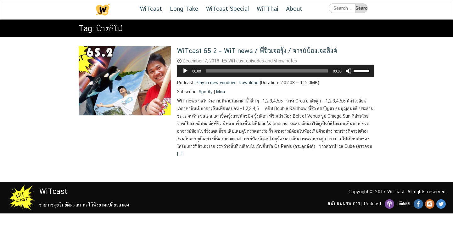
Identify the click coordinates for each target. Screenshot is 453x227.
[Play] (185, 71)
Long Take (184, 8)
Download (249, 82)
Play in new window (215, 82)
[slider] (267, 71)
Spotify (206, 91)
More (221, 91)
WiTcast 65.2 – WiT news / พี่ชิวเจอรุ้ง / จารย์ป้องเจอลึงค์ (257, 51)
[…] (179, 153)
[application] (275, 71)
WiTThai (267, 8)
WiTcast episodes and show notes (262, 60)
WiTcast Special (227, 8)
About (294, 8)
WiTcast (151, 8)
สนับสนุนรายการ (343, 203)
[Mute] (348, 71)
